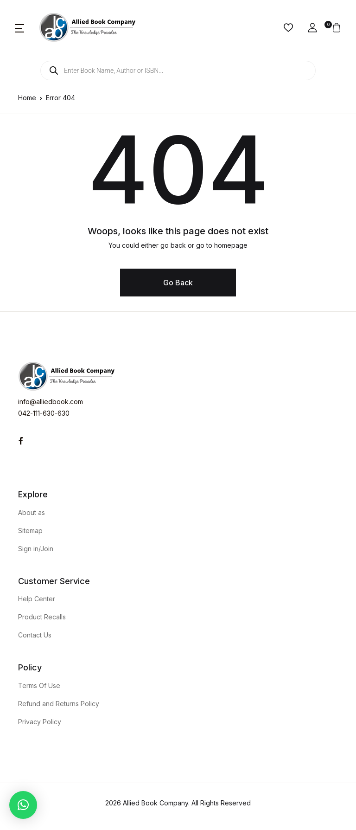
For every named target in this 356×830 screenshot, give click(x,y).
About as (31, 512)
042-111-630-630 (44, 413)
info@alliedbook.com (50, 401)
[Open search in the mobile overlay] (178, 70)
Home (27, 98)
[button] (19, 27)
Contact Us (34, 635)
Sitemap (30, 530)
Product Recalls (42, 617)
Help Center (36, 599)
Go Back (178, 282)
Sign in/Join (35, 549)
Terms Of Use (39, 685)
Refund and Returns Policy (58, 704)
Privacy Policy (39, 722)
